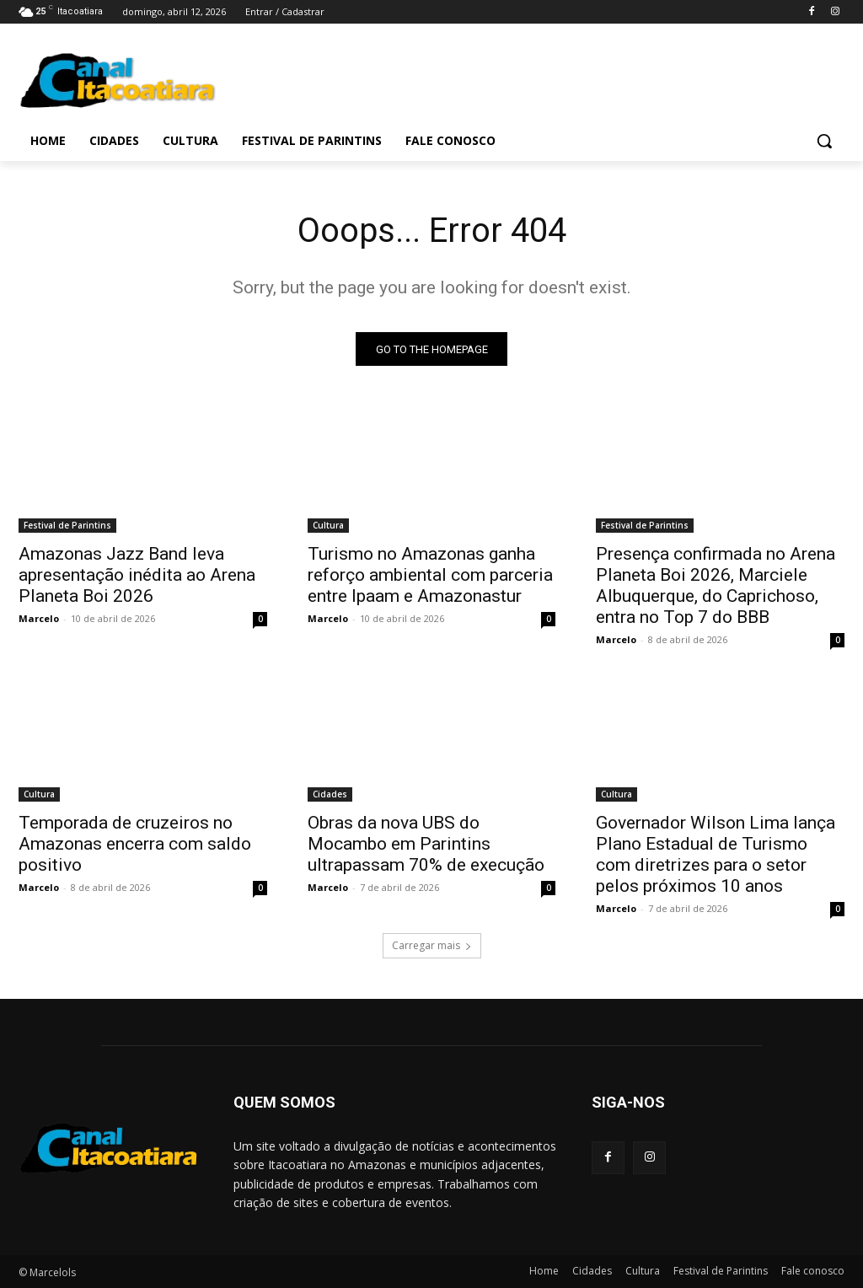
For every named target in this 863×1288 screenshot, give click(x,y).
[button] (824, 141)
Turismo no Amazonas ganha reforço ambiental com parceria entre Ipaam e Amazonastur (430, 575)
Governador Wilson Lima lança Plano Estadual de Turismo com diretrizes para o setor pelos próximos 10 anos (715, 855)
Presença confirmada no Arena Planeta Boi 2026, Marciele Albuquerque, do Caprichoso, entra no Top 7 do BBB (715, 585)
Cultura (328, 525)
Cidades (330, 795)
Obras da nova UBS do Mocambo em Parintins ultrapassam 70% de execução (426, 844)
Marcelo (39, 618)
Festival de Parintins (67, 525)
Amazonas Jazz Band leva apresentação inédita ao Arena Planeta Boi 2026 (137, 575)
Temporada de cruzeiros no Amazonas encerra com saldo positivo (135, 844)
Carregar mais (432, 946)
